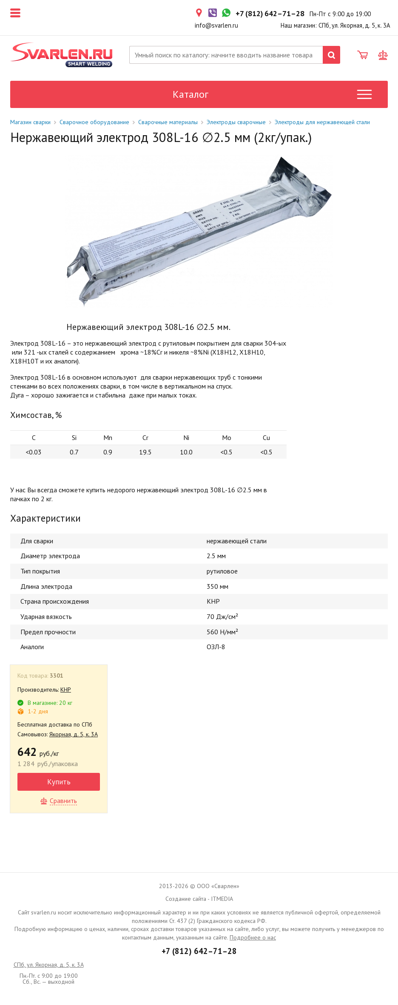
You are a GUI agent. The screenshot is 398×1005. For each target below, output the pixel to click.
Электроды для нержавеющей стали (322, 122)
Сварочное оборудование (94, 122)
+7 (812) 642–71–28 (199, 951)
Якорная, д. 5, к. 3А (73, 734)
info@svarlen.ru (216, 25)
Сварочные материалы (168, 122)
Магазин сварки (30, 122)
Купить (59, 781)
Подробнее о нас (253, 937)
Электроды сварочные (236, 122)
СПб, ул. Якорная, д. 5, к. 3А (49, 965)
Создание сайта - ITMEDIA (199, 899)
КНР (65, 689)
